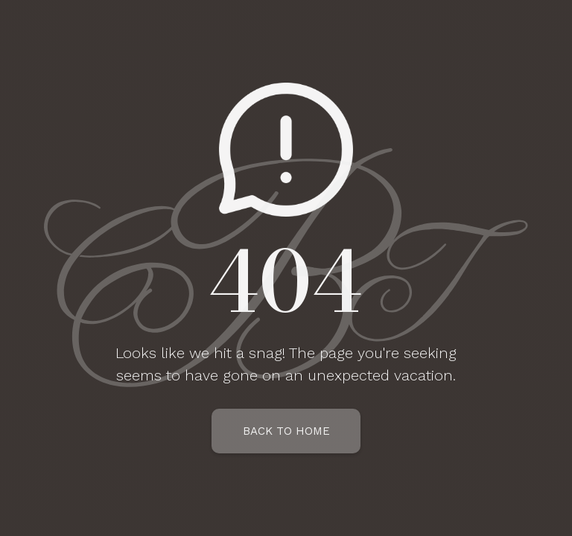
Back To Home (286, 431)
